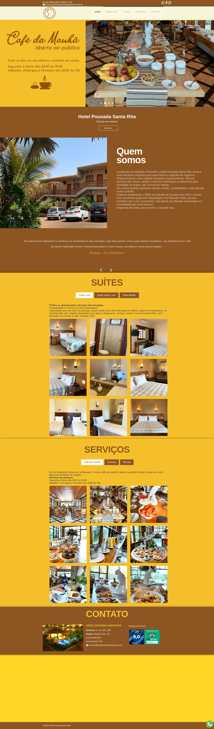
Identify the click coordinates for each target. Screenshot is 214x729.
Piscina (125, 462)
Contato (155, 12)
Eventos (111, 462)
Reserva (107, 128)
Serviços (140, 12)
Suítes (126, 12)
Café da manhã (93, 462)
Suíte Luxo (85, 295)
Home (97, 12)
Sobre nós (112, 12)
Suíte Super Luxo (106, 295)
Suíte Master (128, 295)
